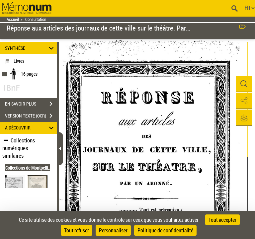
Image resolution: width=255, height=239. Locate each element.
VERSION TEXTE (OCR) (31, 115)
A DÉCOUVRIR (30, 128)
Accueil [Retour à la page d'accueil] (13, 19)
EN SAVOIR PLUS (31, 104)
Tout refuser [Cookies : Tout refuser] (76, 230)
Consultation (35, 19)
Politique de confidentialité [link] (165, 230)
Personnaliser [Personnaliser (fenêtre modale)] (113, 230)
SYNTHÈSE (30, 48)
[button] (243, 84)
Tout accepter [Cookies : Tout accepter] (222, 219)
